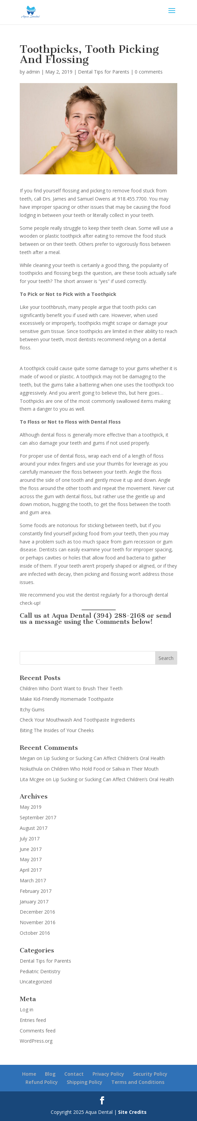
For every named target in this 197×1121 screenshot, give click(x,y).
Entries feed (33, 1020)
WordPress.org (36, 1041)
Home (29, 1074)
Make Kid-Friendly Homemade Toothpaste (67, 699)
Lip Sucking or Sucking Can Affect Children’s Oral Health (104, 758)
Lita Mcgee (32, 779)
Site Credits (132, 1112)
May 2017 (31, 859)
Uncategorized (36, 981)
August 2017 (33, 828)
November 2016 (37, 922)
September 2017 (38, 817)
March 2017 (33, 880)
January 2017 (34, 901)
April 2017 (31, 870)
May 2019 (31, 807)
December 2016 (37, 912)
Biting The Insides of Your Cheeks (57, 730)
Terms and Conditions (137, 1082)
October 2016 (35, 933)
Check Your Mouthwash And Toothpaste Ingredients (77, 719)
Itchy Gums (32, 709)
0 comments (149, 71)
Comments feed (37, 1030)
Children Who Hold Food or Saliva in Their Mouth (105, 768)
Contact (74, 1074)
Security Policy (150, 1074)
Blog (50, 1074)
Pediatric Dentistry (40, 971)
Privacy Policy (108, 1074)
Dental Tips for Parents (103, 71)
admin (33, 71)
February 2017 (35, 891)
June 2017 (31, 849)
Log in (26, 1009)
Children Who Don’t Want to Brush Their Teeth (71, 688)
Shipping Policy (84, 1082)
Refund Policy (42, 1082)
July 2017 (29, 838)
